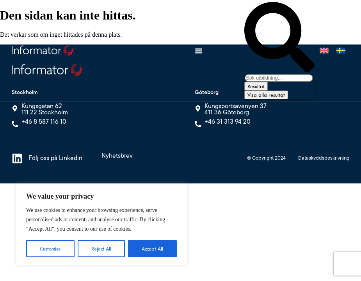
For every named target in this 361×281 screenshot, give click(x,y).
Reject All (101, 248)
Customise (50, 248)
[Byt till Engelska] (324, 50)
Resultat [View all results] (256, 86)
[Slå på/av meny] (199, 51)
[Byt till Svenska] (341, 50)
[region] (101, 224)
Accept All (152, 248)
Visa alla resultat (266, 95)
